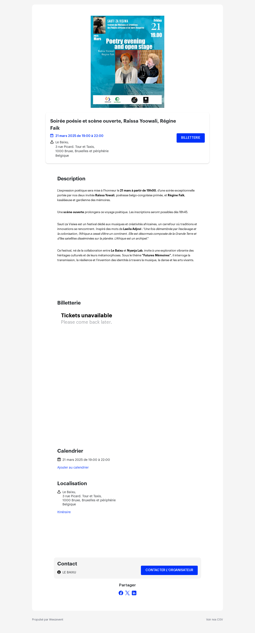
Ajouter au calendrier (73, 467)
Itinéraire (64, 512)
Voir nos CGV (214, 619)
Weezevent (56, 619)
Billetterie (190, 137)
